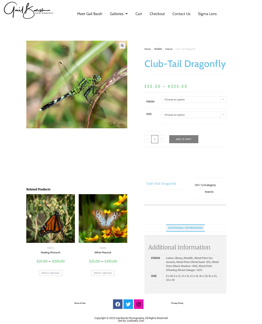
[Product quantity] (154, 139)
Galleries (119, 14)
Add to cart (183, 139)
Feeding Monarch (50, 252)
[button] (122, 46)
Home (147, 48)
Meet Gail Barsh (89, 13)
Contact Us (181, 13)
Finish (150, 101)
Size (149, 114)
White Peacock (103, 252)
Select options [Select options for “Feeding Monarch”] (51, 272)
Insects (168, 48)
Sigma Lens (207, 13)
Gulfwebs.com (135, 320)
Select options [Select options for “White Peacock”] (103, 272)
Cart (138, 13)
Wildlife (158, 48)
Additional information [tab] (185, 227)
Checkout (157, 13)
